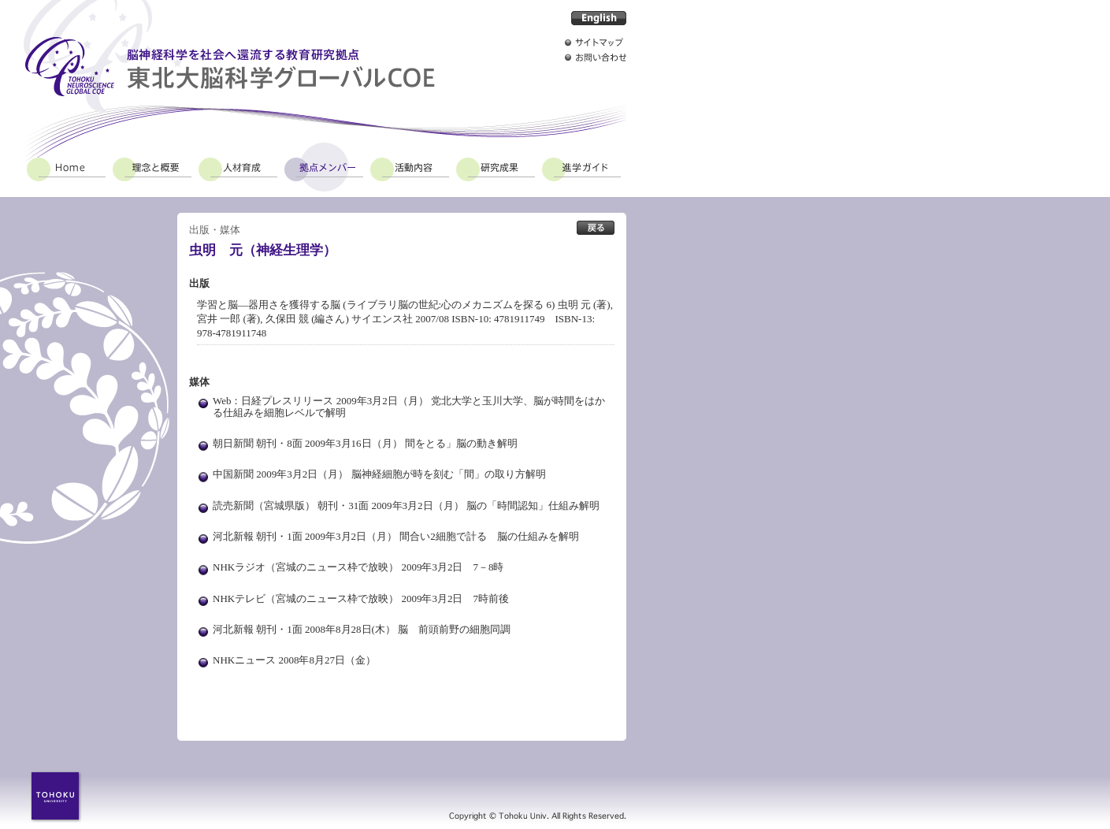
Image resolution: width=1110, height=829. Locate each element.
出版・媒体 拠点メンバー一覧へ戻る (595, 228)
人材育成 (238, 167)
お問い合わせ (595, 57)
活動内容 (409, 167)
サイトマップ (595, 42)
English (598, 18)
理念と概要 (152, 167)
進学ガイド (581, 167)
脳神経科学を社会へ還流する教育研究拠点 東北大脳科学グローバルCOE (229, 66)
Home (66, 167)
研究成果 (495, 167)
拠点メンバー (323, 167)
